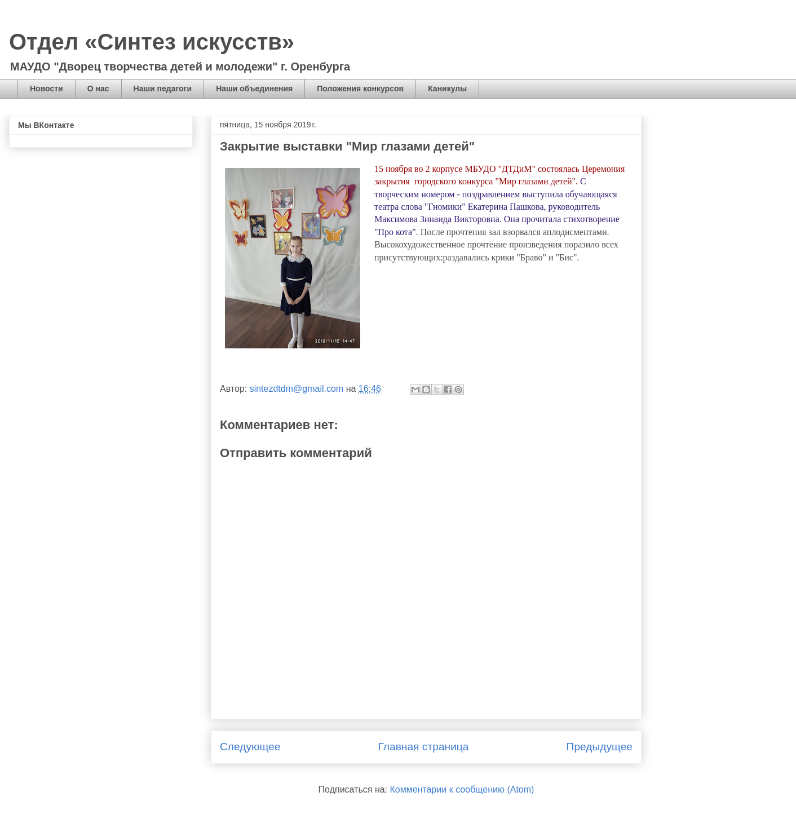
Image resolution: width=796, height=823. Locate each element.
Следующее (250, 747)
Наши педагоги (163, 88)
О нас (98, 88)
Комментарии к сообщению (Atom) (462, 789)
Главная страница (423, 747)
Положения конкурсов (360, 88)
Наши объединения (254, 88)
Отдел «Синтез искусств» (151, 41)
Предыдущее (600, 747)
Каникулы (447, 88)
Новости (46, 88)
